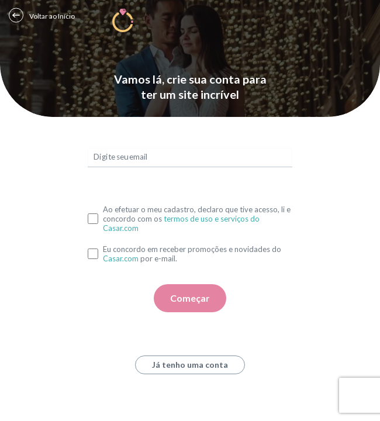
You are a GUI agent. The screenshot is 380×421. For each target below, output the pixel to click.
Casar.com (121, 258)
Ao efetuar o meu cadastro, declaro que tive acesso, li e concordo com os (197, 219)
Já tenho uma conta (190, 365)
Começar (190, 297)
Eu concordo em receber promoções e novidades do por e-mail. (192, 253)
